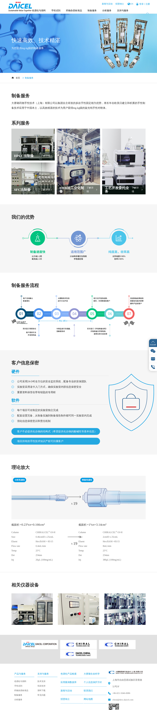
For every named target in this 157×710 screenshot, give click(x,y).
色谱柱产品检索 (69, 663)
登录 (141, 4)
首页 (18, 78)
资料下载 (41, 679)
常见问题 (41, 684)
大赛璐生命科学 (92, 663)
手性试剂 (56, 10)
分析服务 (107, 10)
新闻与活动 (106, 3)
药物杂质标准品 (74, 10)
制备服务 (92, 10)
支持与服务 (123, 10)
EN (131, 4)
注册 (148, 4)
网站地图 (88, 688)
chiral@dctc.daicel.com (123, 688)
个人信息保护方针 (93, 671)
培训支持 (41, 675)
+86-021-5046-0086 (121, 682)
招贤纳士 (119, 3)
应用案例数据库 (69, 671)
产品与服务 (20, 663)
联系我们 (88, 679)
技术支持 (41, 670)
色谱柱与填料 (39, 10)
